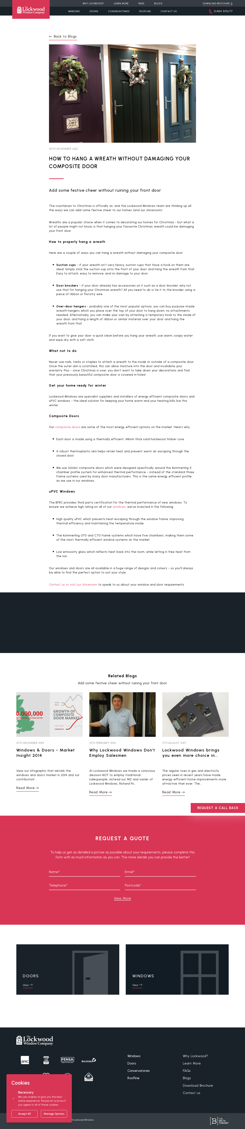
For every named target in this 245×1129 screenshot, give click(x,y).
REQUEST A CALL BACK (218, 808)
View (26, 985)
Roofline (145, 11)
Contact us (191, 1093)
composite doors (67, 427)
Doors (94, 11)
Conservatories (118, 11)
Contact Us (169, 11)
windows (119, 506)
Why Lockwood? (195, 1056)
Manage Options (54, 1113)
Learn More (192, 1063)
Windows (74, 11)
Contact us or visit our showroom (73, 584)
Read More (25, 788)
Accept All (24, 1113)
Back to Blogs (65, 36)
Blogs (187, 1078)
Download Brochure (198, 1086)
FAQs (187, 1071)
